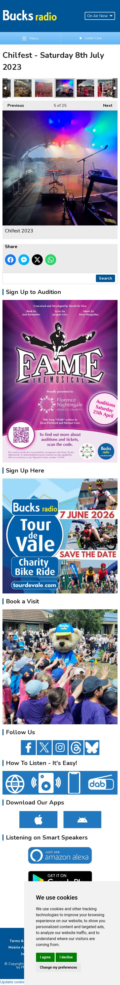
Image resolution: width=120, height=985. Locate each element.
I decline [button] (66, 957)
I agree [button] (45, 957)
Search (105, 278)
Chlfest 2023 (23, 88)
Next (105, 104)
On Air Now (100, 16)
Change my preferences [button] (58, 967)
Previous (13, 104)
